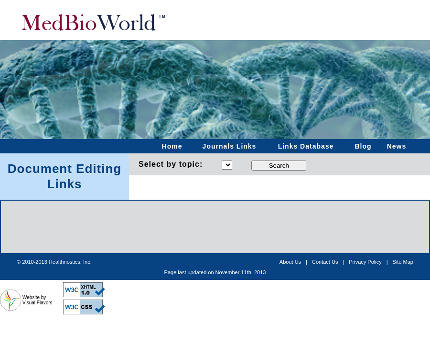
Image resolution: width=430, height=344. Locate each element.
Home (172, 146)
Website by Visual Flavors (37, 300)
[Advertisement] (215, 272)
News (397, 146)
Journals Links (230, 146)
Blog (363, 146)
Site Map (403, 262)
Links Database (306, 146)
